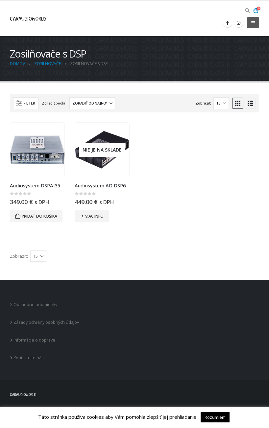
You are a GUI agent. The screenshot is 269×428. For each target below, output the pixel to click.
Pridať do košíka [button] (39, 216)
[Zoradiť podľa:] (92, 103)
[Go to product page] (37, 150)
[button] (247, 10)
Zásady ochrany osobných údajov (44, 322)
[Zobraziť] (221, 103)
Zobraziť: (203, 103)
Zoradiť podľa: (54, 103)
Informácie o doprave (32, 340)
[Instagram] (238, 22)
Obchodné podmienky (33, 304)
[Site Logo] (28, 18)
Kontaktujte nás (27, 358)
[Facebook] (227, 22)
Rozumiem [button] (215, 417)
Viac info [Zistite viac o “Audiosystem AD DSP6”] (94, 216)
